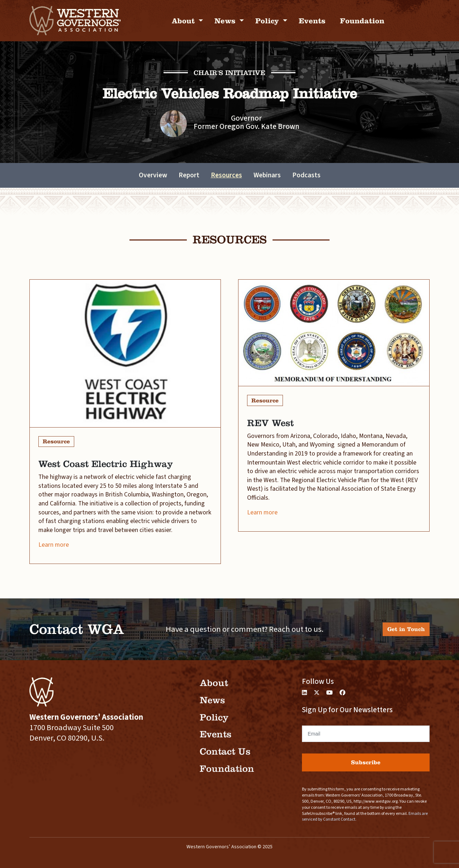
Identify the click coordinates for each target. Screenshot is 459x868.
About (184, 20)
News (226, 20)
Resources (226, 175)
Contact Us (225, 751)
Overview (153, 175)
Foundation (362, 20)
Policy (268, 20)
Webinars (267, 175)
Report (189, 175)
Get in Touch (406, 629)
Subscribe (365, 762)
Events (312, 20)
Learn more (53, 544)
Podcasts (306, 175)
